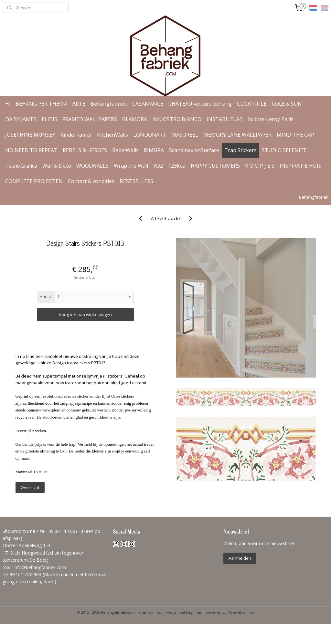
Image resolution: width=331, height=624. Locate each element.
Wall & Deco (56, 165)
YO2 (158, 165)
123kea (177, 165)
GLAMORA (134, 119)
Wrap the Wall (131, 165)
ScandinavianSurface (194, 150)
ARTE (78, 103)
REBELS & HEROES (85, 150)
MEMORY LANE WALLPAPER (237, 134)
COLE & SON (287, 103)
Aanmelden (240, 558)
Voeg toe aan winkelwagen (85, 314)
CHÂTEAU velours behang (200, 103)
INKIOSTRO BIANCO (176, 119)
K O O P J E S (259, 165)
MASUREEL (184, 134)
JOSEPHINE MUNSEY (30, 134)
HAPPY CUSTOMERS (215, 165)
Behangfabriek (109, 103)
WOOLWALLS (92, 165)
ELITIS (49, 119)
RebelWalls (125, 150)
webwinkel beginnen (184, 612)
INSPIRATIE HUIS (300, 165)
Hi (7, 103)
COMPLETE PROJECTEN (34, 181)
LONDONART (149, 134)
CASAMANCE (147, 103)
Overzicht (30, 487)
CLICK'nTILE (252, 103)
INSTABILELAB (225, 119)
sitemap (146, 612)
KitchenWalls (112, 134)
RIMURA (154, 150)
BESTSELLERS (136, 181)
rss (159, 612)
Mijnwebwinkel (241, 612)
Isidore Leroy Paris (271, 119)
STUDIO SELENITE (284, 150)
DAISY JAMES (21, 119)
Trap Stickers (240, 150)
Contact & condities (91, 181)
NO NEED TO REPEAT (31, 150)
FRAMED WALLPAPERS (89, 119)
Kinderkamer (76, 134)
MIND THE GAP (295, 134)
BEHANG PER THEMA (41, 103)
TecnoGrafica (21, 165)
